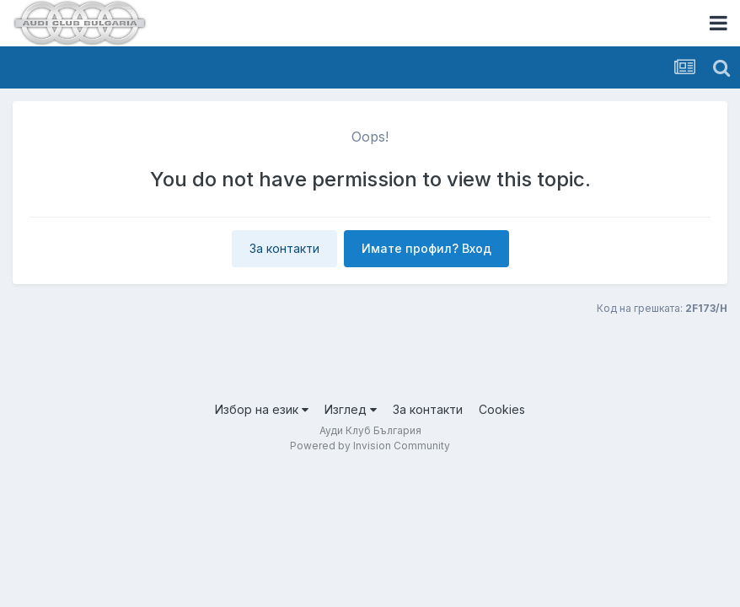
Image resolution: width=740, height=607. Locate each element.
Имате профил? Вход (426, 248)
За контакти (284, 248)
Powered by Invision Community (370, 445)
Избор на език (261, 409)
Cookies (502, 409)
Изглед (350, 409)
